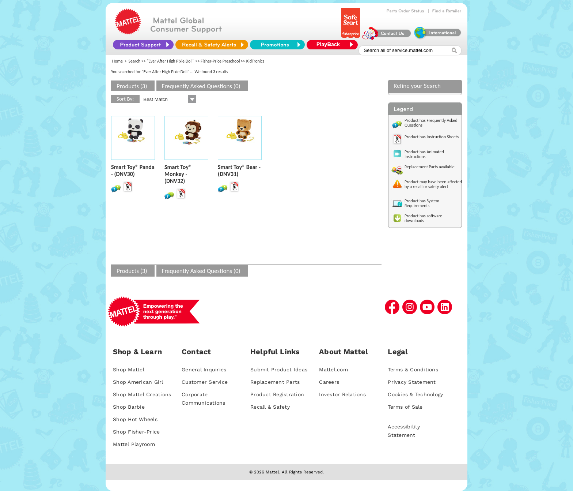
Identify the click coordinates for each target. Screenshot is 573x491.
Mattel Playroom (134, 444)
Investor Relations (342, 394)
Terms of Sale (405, 407)
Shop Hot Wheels (135, 419)
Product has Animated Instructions (424, 154)
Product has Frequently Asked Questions (431, 123)
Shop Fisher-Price (136, 432)
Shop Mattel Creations (142, 394)
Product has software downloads (423, 218)
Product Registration (277, 394)
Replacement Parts (275, 382)
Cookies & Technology (415, 394)
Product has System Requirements (422, 203)
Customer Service (205, 382)
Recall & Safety (270, 407)
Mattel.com (333, 369)
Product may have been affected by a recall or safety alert (433, 184)
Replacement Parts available (430, 166)
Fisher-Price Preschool (220, 61)
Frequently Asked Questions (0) (201, 86)
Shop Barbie (129, 407)
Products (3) (132, 86)
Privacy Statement (412, 382)
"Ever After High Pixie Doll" (170, 61)
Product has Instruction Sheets (432, 136)
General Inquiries (204, 369)
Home (117, 61)
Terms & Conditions (413, 369)
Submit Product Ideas (278, 369)
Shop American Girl (138, 382)
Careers (329, 382)
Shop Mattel (128, 369)
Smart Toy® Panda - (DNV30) (133, 170)
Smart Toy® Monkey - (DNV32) (177, 174)
